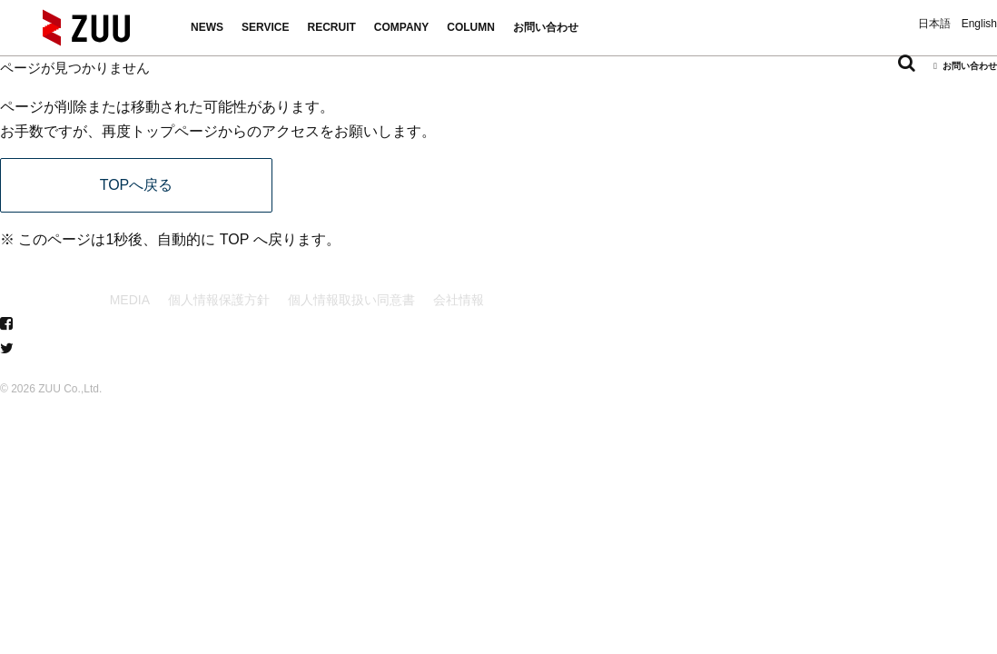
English (979, 23)
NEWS (207, 27)
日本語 (934, 23)
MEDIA (130, 299)
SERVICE (265, 27)
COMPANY (401, 27)
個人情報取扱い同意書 (351, 299)
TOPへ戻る (136, 185)
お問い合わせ (545, 27)
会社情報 (458, 299)
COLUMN (471, 27)
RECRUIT (331, 27)
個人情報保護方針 (219, 299)
